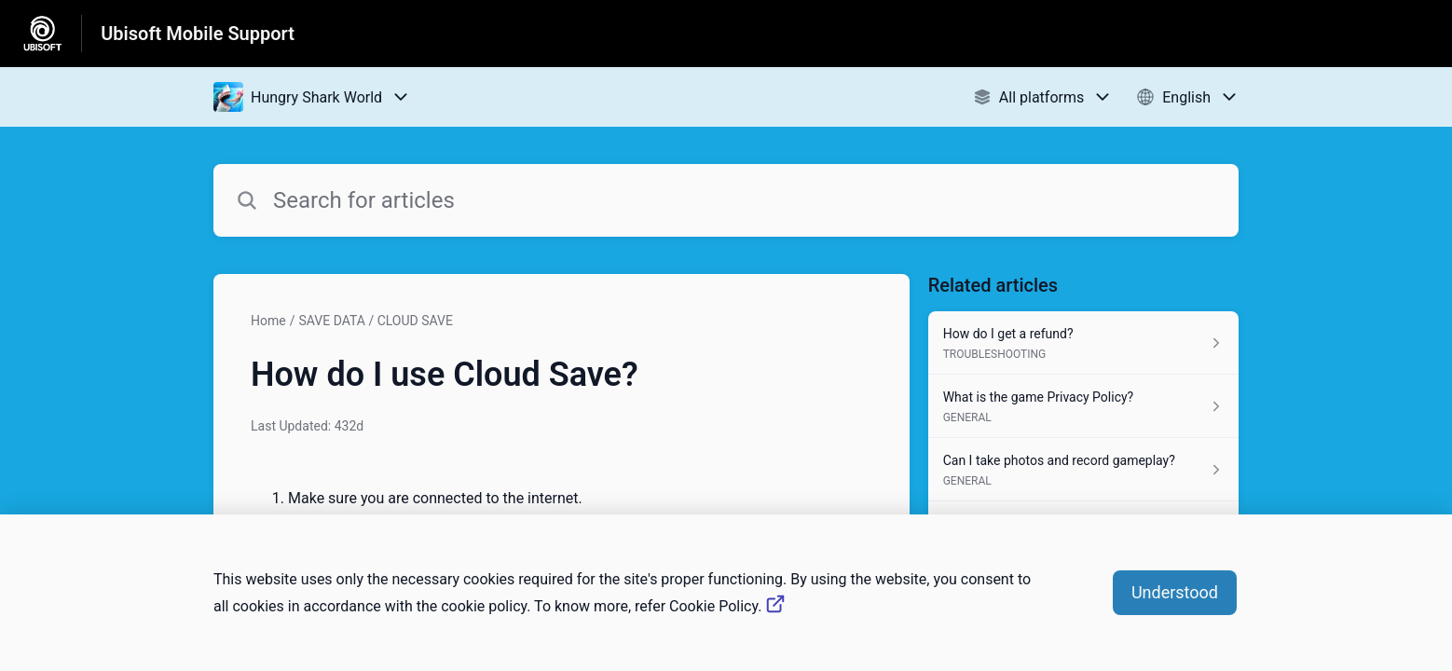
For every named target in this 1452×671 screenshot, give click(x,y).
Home (268, 320)
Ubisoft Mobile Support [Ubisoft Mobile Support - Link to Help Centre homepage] (198, 33)
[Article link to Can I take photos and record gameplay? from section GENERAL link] (1083, 469)
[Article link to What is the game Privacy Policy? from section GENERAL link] (1083, 406)
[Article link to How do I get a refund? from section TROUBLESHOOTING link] (1083, 343)
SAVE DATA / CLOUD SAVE (375, 320)
